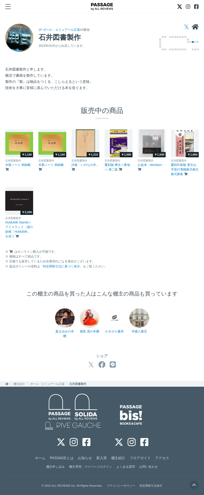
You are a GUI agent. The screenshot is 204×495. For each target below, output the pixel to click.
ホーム (40, 458)
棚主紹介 (19, 384)
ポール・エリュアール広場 (47, 384)
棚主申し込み (55, 466)
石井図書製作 (77, 384)
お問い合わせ (148, 466)
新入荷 (101, 458)
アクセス (162, 458)
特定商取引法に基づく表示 (61, 266)
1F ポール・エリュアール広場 (59, 29)
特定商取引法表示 (151, 485)
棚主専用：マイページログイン (90, 466)
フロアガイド (140, 458)
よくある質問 (125, 466)
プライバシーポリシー (121, 485)
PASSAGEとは (61, 458)
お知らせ (85, 458)
